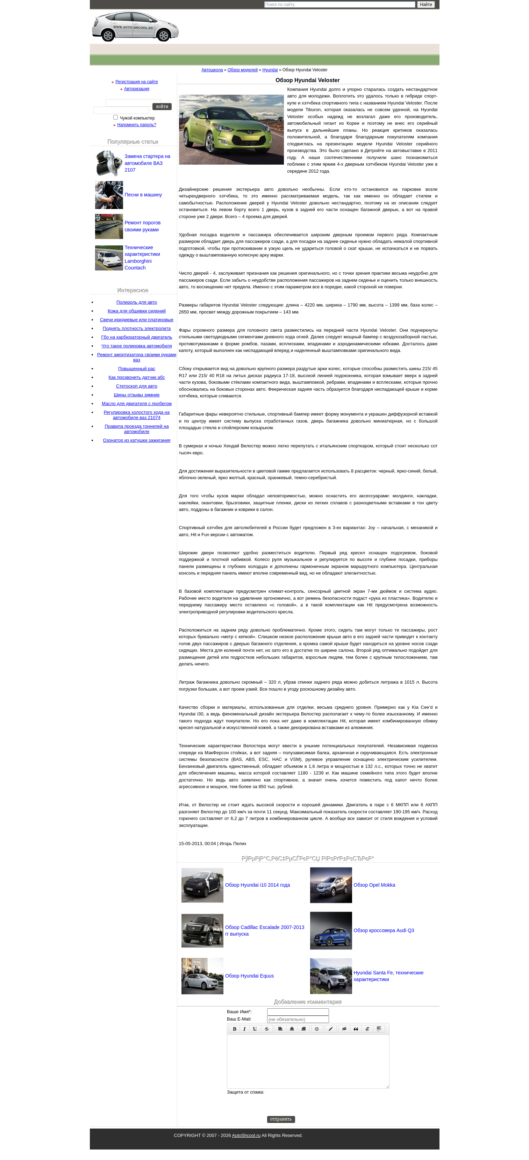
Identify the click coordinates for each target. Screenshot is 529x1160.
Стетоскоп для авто (136, 386)
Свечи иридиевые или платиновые (136, 319)
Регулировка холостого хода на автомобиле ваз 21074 (137, 415)
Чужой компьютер (137, 118)
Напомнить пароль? (136, 124)
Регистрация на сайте (136, 81)
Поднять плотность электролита (137, 328)
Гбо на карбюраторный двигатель (136, 337)
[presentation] (320, 1112)
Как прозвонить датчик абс (136, 377)
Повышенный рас (136, 368)
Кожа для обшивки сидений (137, 311)
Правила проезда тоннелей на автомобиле (137, 429)
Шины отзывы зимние (136, 394)
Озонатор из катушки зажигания (137, 440)
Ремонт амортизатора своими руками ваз (136, 357)
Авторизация (136, 88)
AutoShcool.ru (246, 1145)
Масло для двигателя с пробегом (137, 403)
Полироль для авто (136, 302)
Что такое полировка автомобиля (136, 345)
